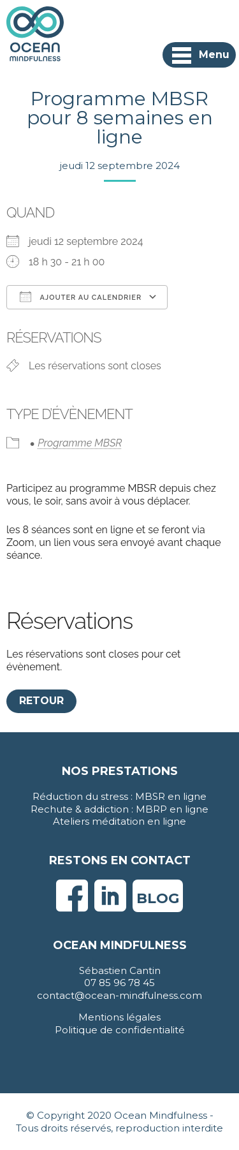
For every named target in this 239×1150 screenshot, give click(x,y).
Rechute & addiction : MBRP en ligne (119, 809)
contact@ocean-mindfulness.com (119, 995)
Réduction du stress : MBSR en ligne (119, 796)
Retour (41, 701)
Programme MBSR (80, 443)
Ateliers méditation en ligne (119, 821)
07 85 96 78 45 (119, 983)
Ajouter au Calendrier (80, 296)
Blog (157, 898)
